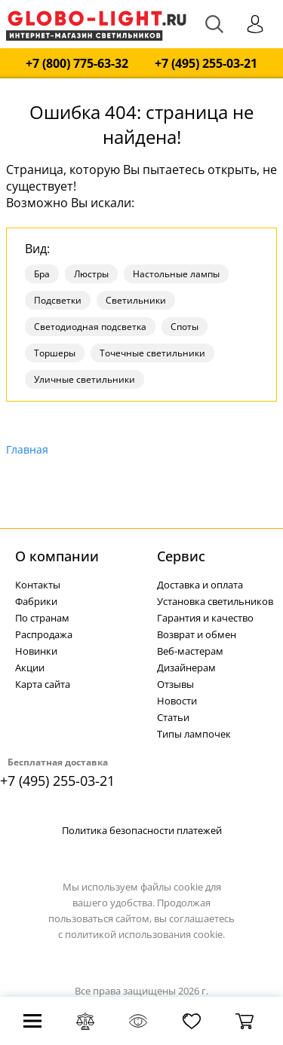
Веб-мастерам (190, 651)
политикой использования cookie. (145, 934)
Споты (184, 326)
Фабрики (36, 601)
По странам (42, 618)
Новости (177, 700)
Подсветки (58, 300)
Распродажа (43, 634)
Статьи (173, 717)
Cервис (181, 556)
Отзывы (175, 684)
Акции (30, 667)
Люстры (91, 273)
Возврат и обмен (196, 634)
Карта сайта (42, 684)
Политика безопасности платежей (142, 830)
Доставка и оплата (200, 584)
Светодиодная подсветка (90, 326)
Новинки (36, 651)
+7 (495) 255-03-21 (206, 64)
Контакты (37, 584)
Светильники (136, 300)
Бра (42, 273)
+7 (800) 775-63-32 (77, 64)
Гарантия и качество (205, 618)
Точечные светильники (152, 353)
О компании (57, 556)
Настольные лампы (176, 273)
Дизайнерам (186, 667)
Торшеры (54, 353)
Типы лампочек (194, 734)
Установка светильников (215, 601)
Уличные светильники (84, 379)
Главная (27, 449)
